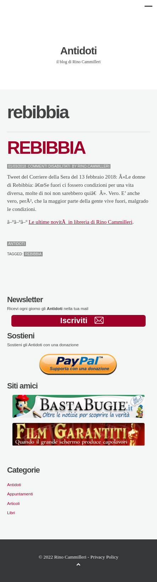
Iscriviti (82, 320)
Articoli (13, 503)
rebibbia (33, 254)
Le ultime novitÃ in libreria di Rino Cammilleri (80, 222)
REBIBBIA (46, 147)
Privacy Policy (104, 557)
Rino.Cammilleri (94, 166)
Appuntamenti (20, 493)
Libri (11, 512)
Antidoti (78, 50)
